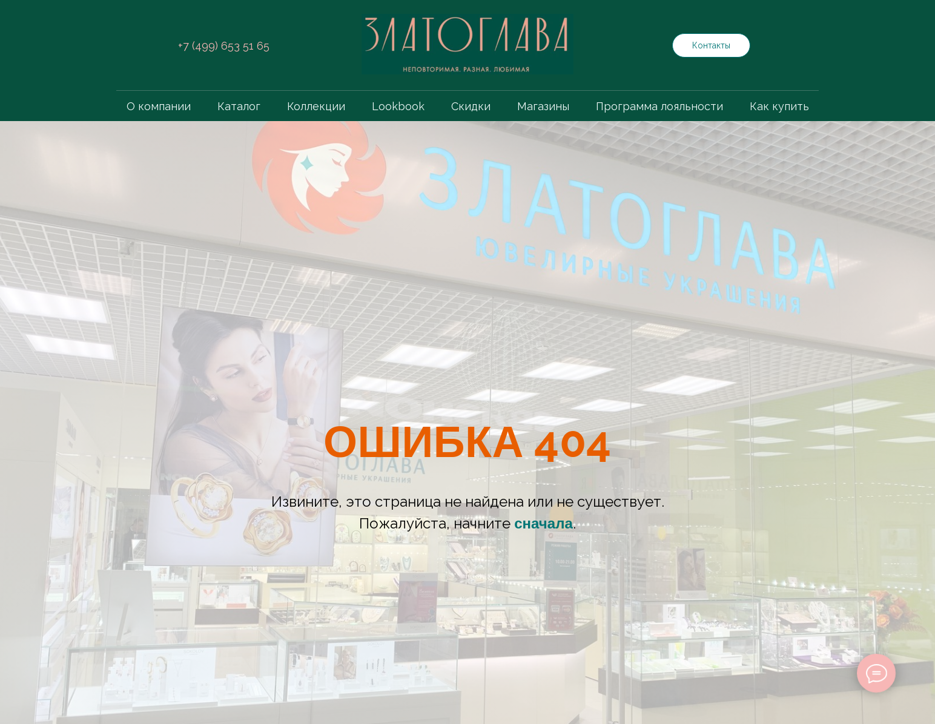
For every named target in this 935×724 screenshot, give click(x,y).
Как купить (779, 106)
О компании (159, 106)
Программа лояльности (659, 106)
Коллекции (316, 106)
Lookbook (398, 106)
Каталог (238, 106)
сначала (543, 523)
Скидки (471, 106)
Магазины (543, 106)
